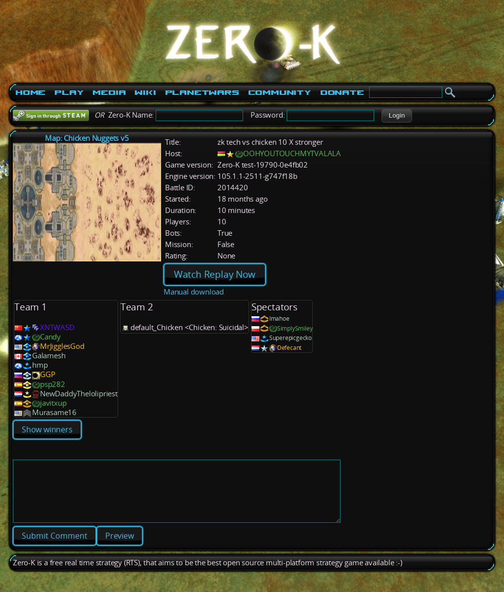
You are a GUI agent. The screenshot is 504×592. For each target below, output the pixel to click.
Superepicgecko (290, 338)
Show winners (47, 429)
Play (69, 92)
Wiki (145, 92)
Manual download (194, 291)
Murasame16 (54, 412)
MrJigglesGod (62, 346)
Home (30, 92)
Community (279, 92)
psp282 (52, 384)
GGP (47, 374)
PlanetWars (202, 92)
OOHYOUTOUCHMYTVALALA (292, 153)
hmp (39, 365)
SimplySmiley (295, 328)
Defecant (289, 347)
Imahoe (279, 318)
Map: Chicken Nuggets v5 (86, 138)
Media (109, 92)
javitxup (53, 403)
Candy (50, 336)
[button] (396, 116)
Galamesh (48, 355)
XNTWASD (57, 327)
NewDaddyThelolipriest (79, 393)
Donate (342, 92)
